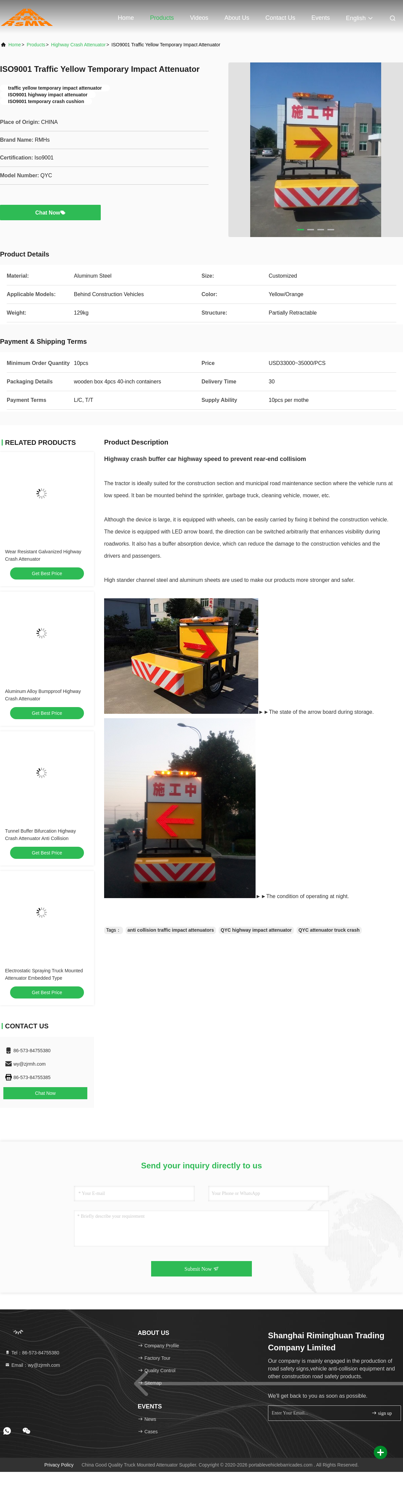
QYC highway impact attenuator (256, 930)
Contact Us (280, 17)
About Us (236, 17)
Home (126, 17)
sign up (381, 1413)
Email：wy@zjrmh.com (32, 1365)
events (320, 17)
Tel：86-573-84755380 (32, 1352)
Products (162, 17)
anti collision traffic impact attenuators (171, 930)
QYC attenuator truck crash (329, 930)
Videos (199, 17)
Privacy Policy (59, 1465)
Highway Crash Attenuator (78, 44)
